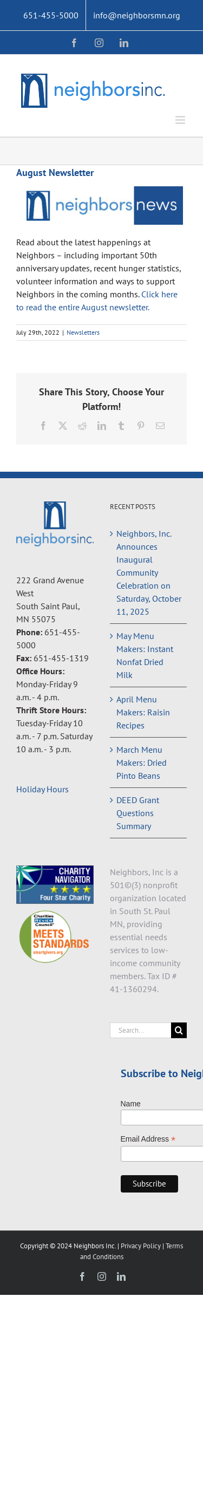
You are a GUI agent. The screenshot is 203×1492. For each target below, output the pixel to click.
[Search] (179, 1030)
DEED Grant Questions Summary (137, 812)
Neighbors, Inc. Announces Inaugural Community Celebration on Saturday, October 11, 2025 (148, 572)
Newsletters (83, 332)
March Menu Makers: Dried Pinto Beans (141, 762)
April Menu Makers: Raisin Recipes (143, 712)
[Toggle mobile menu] (181, 120)
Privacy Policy (141, 1245)
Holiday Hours (42, 789)
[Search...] (141, 1030)
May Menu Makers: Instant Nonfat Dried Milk (144, 655)
